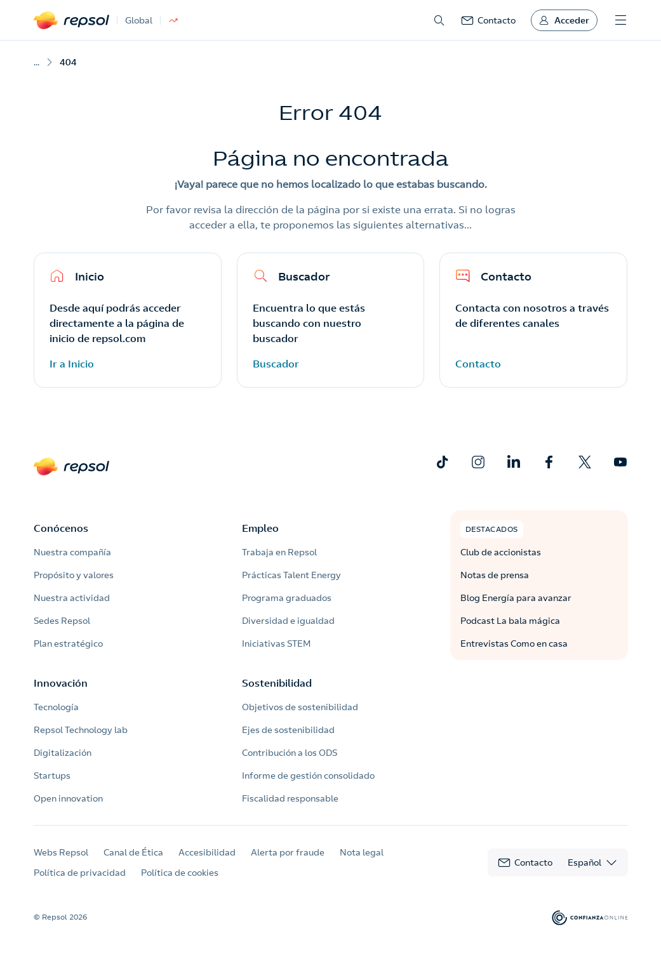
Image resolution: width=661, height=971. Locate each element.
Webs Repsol (61, 852)
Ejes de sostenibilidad (288, 730)
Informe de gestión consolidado (308, 775)
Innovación (61, 683)
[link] (488, 20)
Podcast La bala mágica (510, 620)
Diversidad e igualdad (288, 620)
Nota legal (362, 852)
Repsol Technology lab (81, 730)
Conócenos (61, 528)
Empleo (260, 528)
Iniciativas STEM (276, 643)
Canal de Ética (133, 852)
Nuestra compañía (72, 552)
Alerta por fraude (287, 852)
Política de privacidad (80, 872)
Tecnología (56, 707)
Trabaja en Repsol (279, 552)
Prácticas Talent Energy (291, 575)
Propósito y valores (74, 575)
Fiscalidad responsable (290, 798)
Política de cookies (179, 872)
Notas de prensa (494, 575)
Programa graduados (286, 598)
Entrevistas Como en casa (514, 643)
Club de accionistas (500, 552)
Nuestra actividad (72, 598)
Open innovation (68, 798)
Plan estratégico (68, 643)
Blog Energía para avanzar (515, 598)
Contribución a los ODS (289, 752)
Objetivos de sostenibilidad (300, 707)
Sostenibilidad (277, 683)
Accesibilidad (207, 852)
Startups (52, 775)
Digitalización (62, 752)
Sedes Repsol (62, 620)
